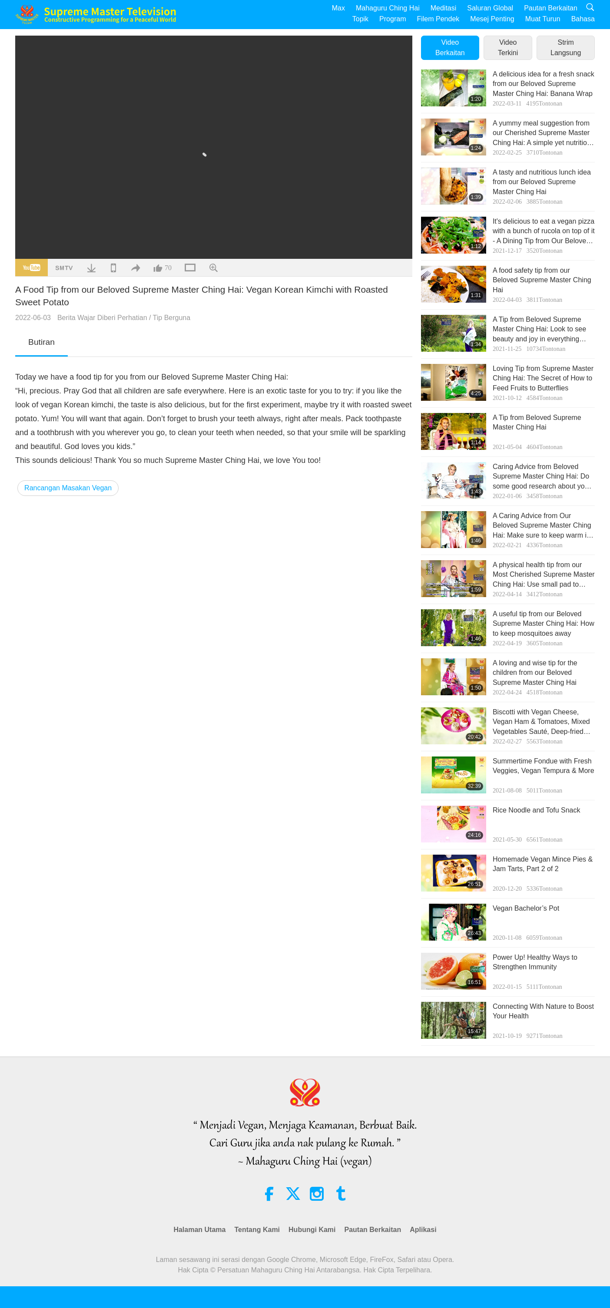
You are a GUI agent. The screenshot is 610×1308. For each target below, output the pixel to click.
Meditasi (444, 8)
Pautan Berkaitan (550, 8)
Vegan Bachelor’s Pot (526, 908)
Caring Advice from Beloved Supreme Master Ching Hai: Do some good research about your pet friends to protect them (542, 477)
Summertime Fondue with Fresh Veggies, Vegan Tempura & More (543, 765)
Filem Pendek (438, 19)
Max (338, 8)
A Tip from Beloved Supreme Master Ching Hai (537, 422)
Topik (360, 19)
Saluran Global (490, 8)
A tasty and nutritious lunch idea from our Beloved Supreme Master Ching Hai (542, 181)
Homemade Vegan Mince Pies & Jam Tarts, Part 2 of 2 (543, 863)
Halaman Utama (199, 1229)
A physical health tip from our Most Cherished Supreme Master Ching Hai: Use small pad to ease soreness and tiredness (544, 575)
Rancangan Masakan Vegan (68, 488)
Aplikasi (423, 1229)
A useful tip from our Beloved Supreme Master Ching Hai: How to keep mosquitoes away (543, 623)
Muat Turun (542, 19)
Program (392, 19)
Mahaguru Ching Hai (388, 8)
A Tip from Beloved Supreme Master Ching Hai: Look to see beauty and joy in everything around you (539, 330)
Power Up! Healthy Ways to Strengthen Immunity (535, 962)
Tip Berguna (172, 317)
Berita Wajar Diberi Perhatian (102, 317)
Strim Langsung (565, 47)
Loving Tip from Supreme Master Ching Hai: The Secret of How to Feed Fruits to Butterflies (543, 378)
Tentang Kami (257, 1229)
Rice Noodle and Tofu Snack (536, 810)
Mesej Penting (492, 19)
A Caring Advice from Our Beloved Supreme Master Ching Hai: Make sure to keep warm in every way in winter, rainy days (542, 526)
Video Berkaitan (450, 47)
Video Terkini (508, 47)
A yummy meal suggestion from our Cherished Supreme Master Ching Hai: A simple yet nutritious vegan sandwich (543, 133)
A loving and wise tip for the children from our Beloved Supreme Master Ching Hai (535, 672)
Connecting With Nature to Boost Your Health (543, 1011)
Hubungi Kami (311, 1229)
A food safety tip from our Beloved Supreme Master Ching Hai (542, 280)
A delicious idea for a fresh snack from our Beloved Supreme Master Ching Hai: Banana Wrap (543, 83)
